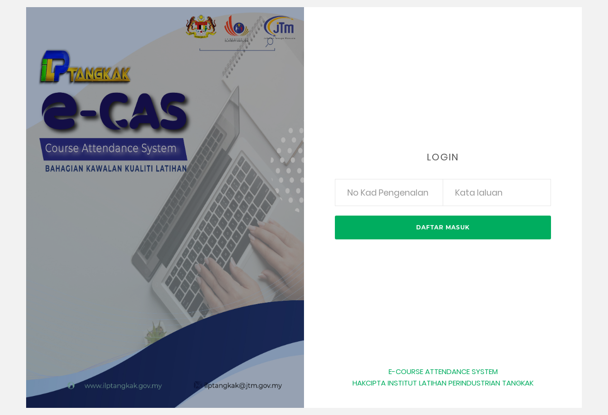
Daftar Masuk (443, 227)
